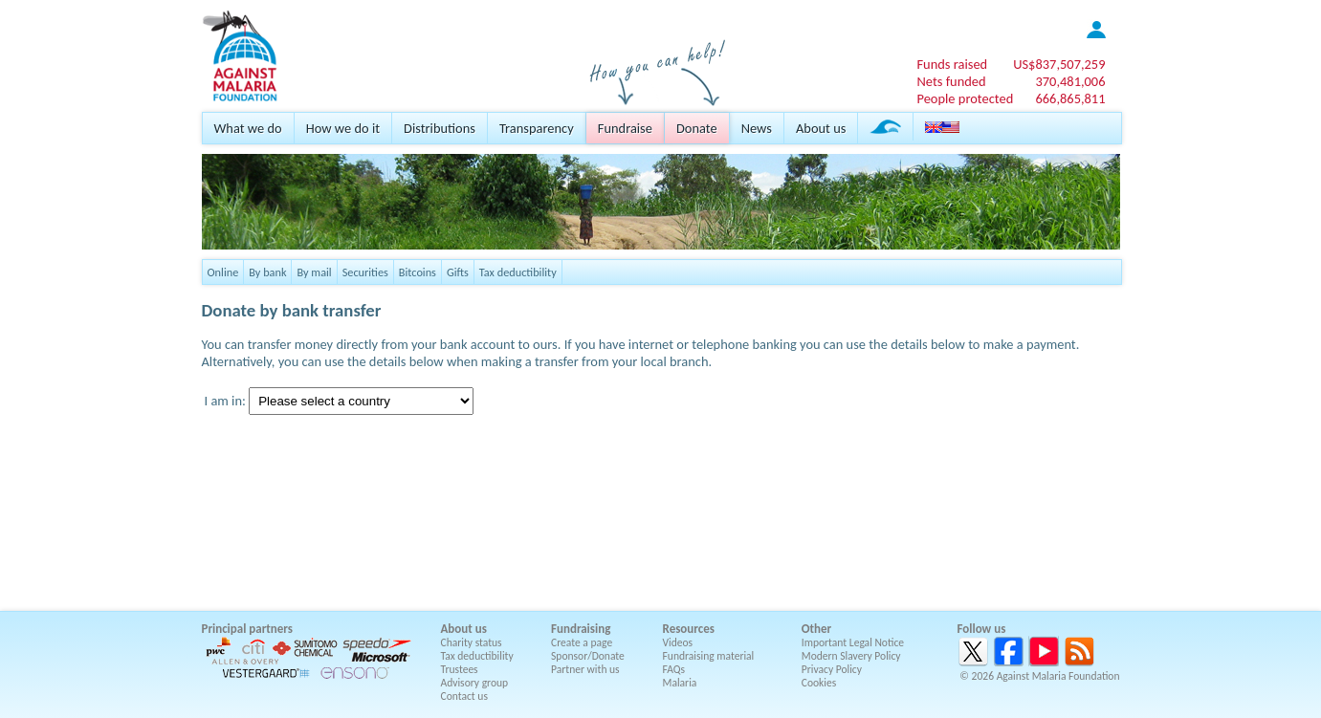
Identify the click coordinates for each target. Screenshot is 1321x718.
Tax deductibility (518, 272)
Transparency (536, 128)
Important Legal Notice (853, 642)
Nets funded (950, 81)
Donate (696, 128)
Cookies (819, 682)
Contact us (464, 696)
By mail (314, 272)
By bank (267, 272)
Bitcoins (417, 272)
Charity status (471, 642)
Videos (678, 642)
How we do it (343, 128)
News (756, 128)
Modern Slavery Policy (851, 656)
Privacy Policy (832, 669)
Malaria (680, 682)
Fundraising (580, 628)
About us (821, 128)
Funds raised (951, 64)
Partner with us (585, 669)
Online (223, 272)
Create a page (581, 642)
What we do (248, 128)
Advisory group (475, 682)
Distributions (439, 128)
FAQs (674, 669)
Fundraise (625, 128)
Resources (689, 628)
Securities (365, 272)
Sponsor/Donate (588, 656)
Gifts (458, 272)
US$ (1059, 64)
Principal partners (247, 628)
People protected (964, 98)
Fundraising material (709, 656)
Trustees (459, 669)
